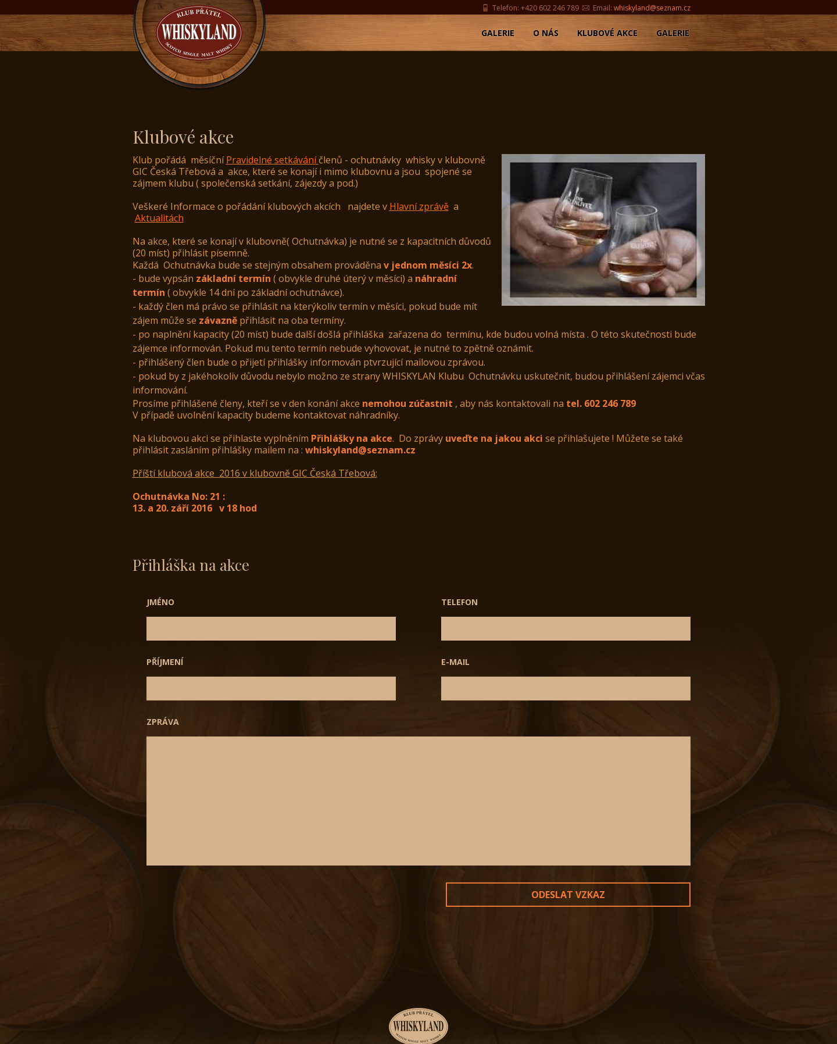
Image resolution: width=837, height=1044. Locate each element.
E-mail (455, 661)
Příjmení (164, 661)
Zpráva (162, 721)
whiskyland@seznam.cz (652, 8)
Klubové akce (607, 32)
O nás (546, 32)
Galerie (497, 32)
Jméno (160, 601)
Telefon (459, 601)
